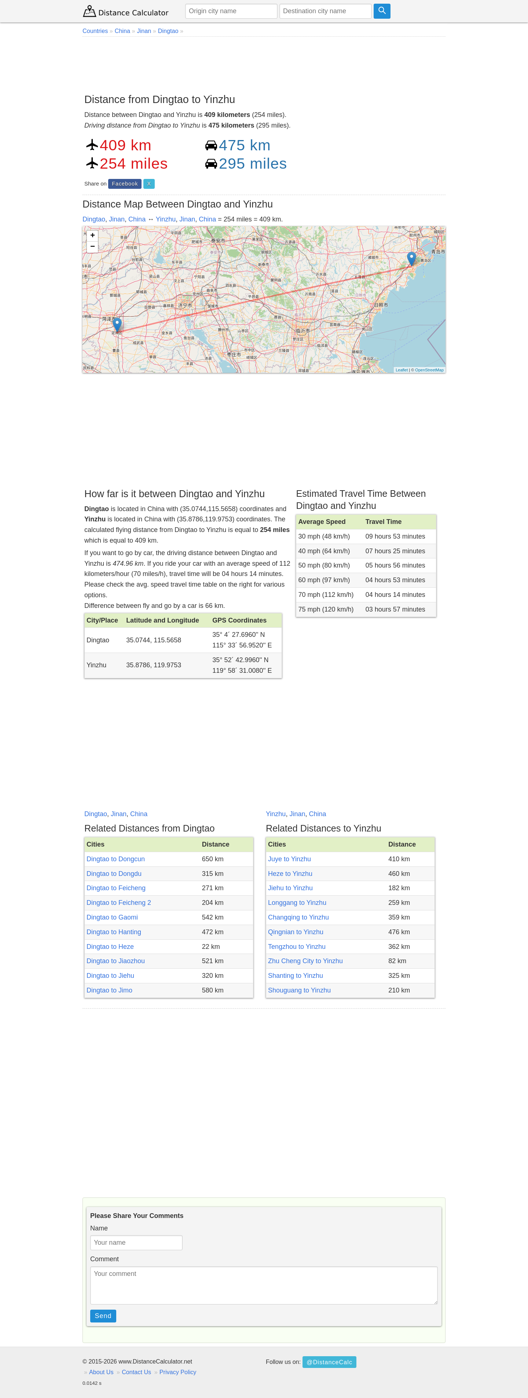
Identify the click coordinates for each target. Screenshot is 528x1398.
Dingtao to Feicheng (116, 888)
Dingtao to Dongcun (116, 859)
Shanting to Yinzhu (295, 975)
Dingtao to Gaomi (112, 917)
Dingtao (93, 219)
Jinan (117, 219)
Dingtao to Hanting (114, 932)
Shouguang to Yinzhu (299, 990)
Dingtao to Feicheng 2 (119, 902)
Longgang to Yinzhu (297, 902)
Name (99, 1228)
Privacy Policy (178, 1372)
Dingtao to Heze (110, 946)
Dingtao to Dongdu (114, 873)
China (137, 219)
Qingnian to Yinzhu (295, 932)
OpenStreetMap (429, 370)
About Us (101, 1372)
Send (103, 1316)
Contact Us (136, 1372)
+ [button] (92, 236)
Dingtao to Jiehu (110, 975)
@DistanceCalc (329, 1362)
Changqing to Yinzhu (298, 917)
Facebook (125, 184)
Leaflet (402, 370)
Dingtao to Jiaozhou (116, 961)
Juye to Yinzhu (289, 859)
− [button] (92, 247)
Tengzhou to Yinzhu (297, 946)
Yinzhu (166, 219)
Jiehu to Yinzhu (290, 888)
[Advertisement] (263, 62)
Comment (104, 1259)
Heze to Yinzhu (290, 873)
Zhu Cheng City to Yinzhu (305, 961)
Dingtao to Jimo (109, 990)
